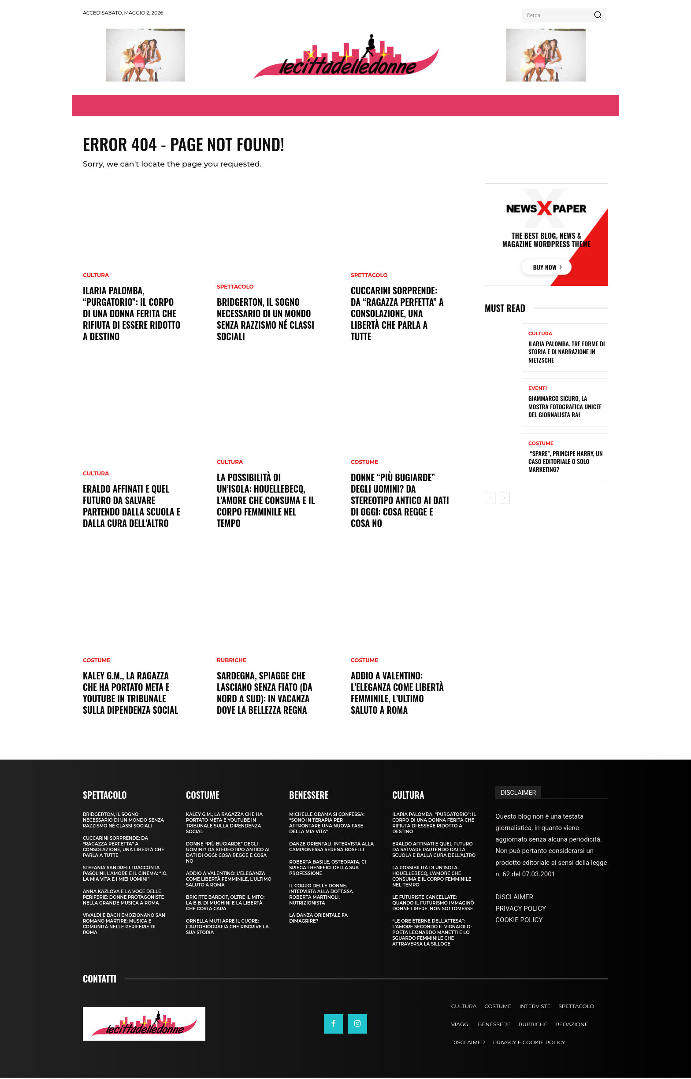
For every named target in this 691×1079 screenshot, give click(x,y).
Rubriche (231, 661)
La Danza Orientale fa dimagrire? (318, 919)
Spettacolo (235, 288)
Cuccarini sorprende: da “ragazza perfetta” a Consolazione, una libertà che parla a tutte (397, 314)
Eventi (537, 390)
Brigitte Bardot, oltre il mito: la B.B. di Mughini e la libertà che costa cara (225, 904)
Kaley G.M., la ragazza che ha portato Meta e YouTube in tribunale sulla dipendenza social (130, 694)
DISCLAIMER (518, 793)
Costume (96, 661)
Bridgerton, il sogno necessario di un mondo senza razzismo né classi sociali (265, 320)
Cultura (96, 276)
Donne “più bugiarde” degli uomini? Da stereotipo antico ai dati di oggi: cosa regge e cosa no (400, 501)
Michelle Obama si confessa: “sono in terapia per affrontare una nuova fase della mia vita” (326, 824)
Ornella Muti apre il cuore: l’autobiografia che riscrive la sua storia (227, 928)
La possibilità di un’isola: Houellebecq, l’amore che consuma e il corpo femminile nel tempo (266, 501)
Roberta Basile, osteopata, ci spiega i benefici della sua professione (327, 869)
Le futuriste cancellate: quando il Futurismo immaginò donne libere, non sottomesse (433, 904)
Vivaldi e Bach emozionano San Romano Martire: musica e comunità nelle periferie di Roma (124, 925)
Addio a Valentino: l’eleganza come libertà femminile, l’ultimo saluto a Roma (397, 694)
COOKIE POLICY (518, 921)
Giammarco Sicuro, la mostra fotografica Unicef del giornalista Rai (565, 407)
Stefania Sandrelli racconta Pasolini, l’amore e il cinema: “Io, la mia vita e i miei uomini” (125, 874)
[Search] (597, 15)
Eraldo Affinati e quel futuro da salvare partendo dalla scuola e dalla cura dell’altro (131, 507)
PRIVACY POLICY (520, 910)
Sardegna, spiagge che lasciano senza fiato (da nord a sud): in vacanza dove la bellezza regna (264, 694)
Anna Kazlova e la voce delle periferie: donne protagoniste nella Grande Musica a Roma (123, 898)
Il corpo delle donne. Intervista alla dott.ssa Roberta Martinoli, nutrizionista (321, 895)
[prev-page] (490, 499)
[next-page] (504, 499)
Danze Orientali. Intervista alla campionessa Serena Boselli (331, 848)
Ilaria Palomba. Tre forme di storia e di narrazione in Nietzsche (566, 353)
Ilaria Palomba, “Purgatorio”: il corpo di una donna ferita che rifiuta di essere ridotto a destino (131, 314)
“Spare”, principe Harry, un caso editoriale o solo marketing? (565, 462)
